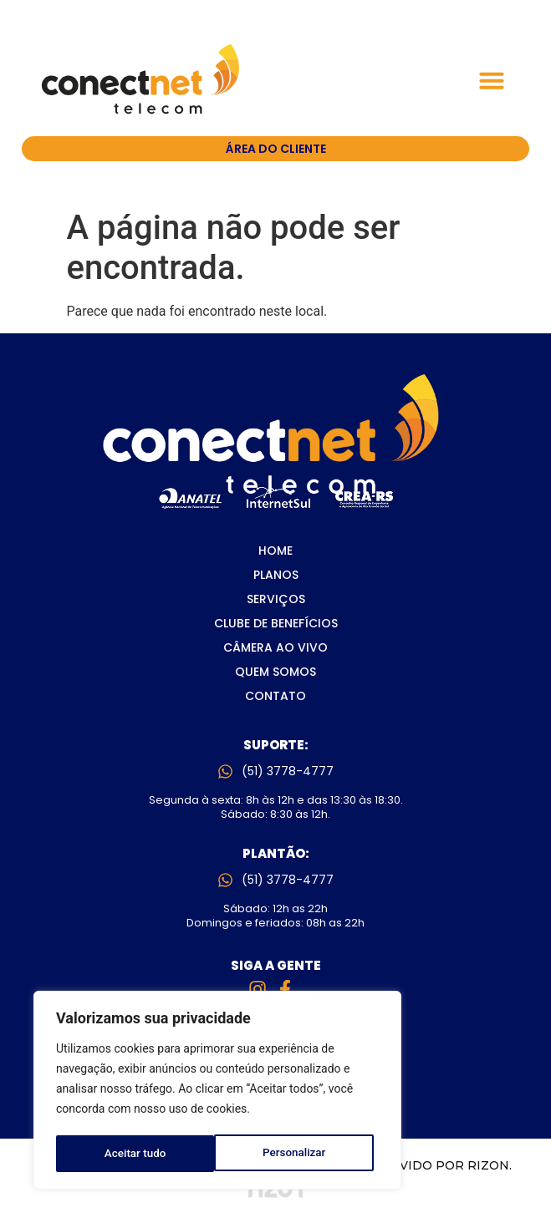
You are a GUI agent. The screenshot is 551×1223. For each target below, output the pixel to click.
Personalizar (135, 1153)
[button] (492, 80)
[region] (217, 1092)
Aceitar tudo (300, 1153)
